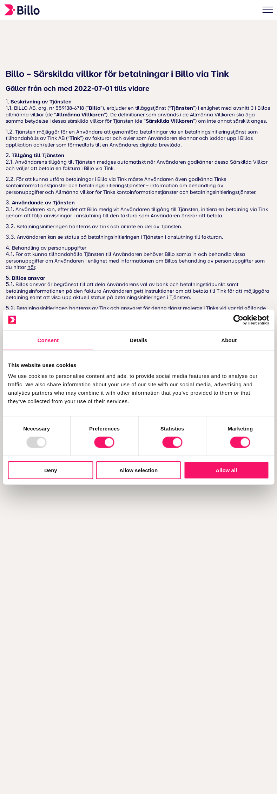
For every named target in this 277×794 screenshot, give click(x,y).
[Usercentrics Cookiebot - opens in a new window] (238, 319)
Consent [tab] (48, 340)
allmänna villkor (25, 115)
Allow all (226, 470)
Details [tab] (138, 340)
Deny (50, 470)
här (31, 267)
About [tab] (229, 340)
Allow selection (138, 470)
